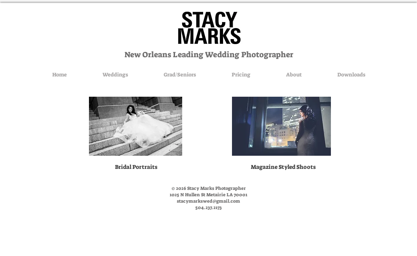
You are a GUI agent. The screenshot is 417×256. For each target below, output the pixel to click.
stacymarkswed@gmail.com (208, 201)
